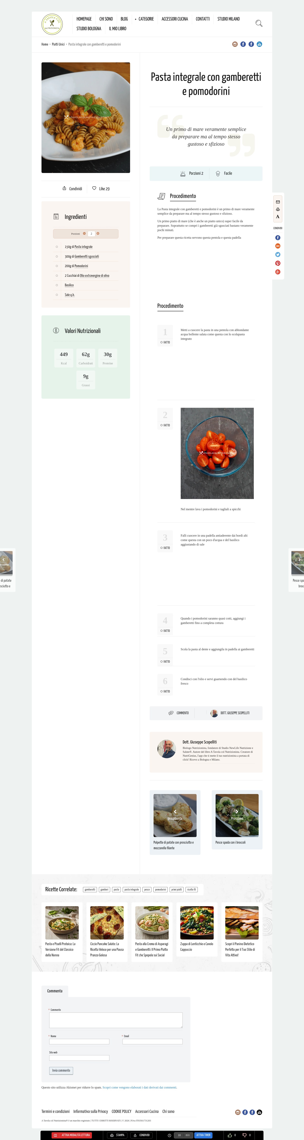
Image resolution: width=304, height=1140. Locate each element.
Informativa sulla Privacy (90, 1111)
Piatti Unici (58, 44)
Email (126, 1036)
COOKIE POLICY (121, 1111)
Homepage (84, 19)
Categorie (146, 19)
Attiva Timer (203, 1135)
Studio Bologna (89, 29)
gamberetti (90, 889)
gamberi (104, 889)
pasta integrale (131, 889)
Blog (124, 19)
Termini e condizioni (55, 1111)
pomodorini (160, 889)
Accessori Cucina (175, 19)
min (188, 1135)
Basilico (69, 285)
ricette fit (191, 889)
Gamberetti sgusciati (87, 256)
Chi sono (106, 19)
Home (44, 44)
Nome (52, 1036)
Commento (183, 713)
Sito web (53, 1052)
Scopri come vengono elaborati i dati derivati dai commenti (139, 1087)
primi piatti (176, 889)
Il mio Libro (117, 29)
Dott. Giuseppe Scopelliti (235, 713)
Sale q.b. (70, 295)
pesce (147, 889)
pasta (116, 889)
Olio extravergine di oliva (94, 276)
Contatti (203, 19)
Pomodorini (81, 266)
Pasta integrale (83, 247)
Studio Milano (229, 19)
